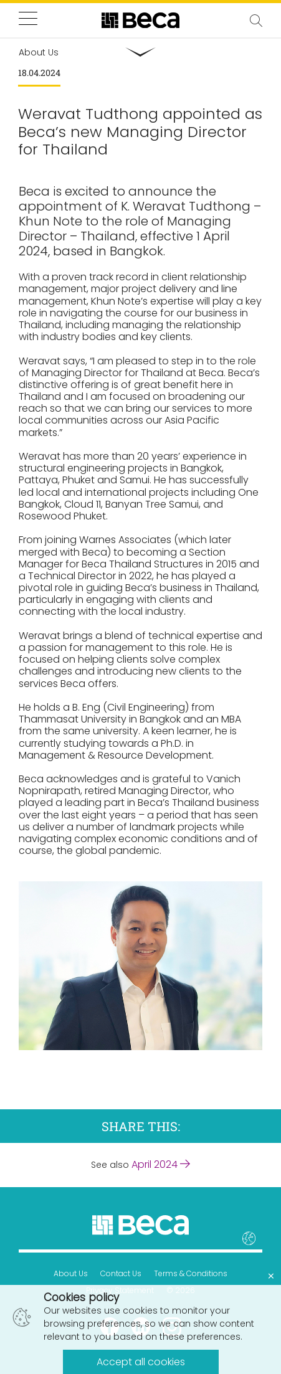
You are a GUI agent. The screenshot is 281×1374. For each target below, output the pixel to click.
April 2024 (160, 1164)
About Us (71, 1273)
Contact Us (120, 1273)
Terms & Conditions (190, 1273)
